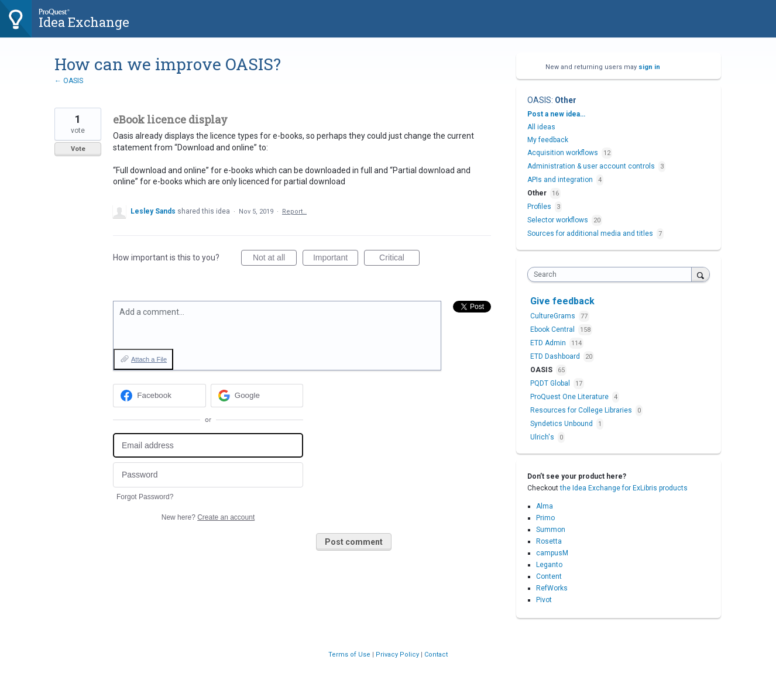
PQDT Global (551, 383)
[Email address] (208, 445)
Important (335, 259)
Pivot (544, 600)
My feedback (547, 140)
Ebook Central (553, 329)
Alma (544, 506)
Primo (545, 518)
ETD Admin (549, 343)
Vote (78, 149)
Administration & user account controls (591, 166)
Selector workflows (557, 220)
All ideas (541, 127)
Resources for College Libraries (582, 410)
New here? (208, 517)
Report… (294, 211)
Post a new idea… (556, 114)
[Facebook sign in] (159, 395)
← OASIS (68, 81)
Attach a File (149, 359)
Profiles (539, 206)
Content (549, 576)
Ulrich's (543, 437)
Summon (550, 530)
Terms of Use (350, 654)
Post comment (354, 542)
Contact (436, 654)
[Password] (208, 474)
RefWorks (552, 588)
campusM (552, 553)
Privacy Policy (398, 654)
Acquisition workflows (562, 153)
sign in (649, 67)
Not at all (275, 259)
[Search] (700, 274)
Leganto (549, 565)
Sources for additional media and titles (590, 233)
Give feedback (562, 301)
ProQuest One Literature (570, 397)
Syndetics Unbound (562, 424)
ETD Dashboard (556, 356)
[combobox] (612, 274)
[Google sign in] (257, 395)
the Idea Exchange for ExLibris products (624, 488)
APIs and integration (560, 180)
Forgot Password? (144, 497)
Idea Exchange (84, 21)
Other (565, 100)
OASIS (539, 100)
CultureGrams (553, 316)
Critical (399, 259)
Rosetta (549, 541)
